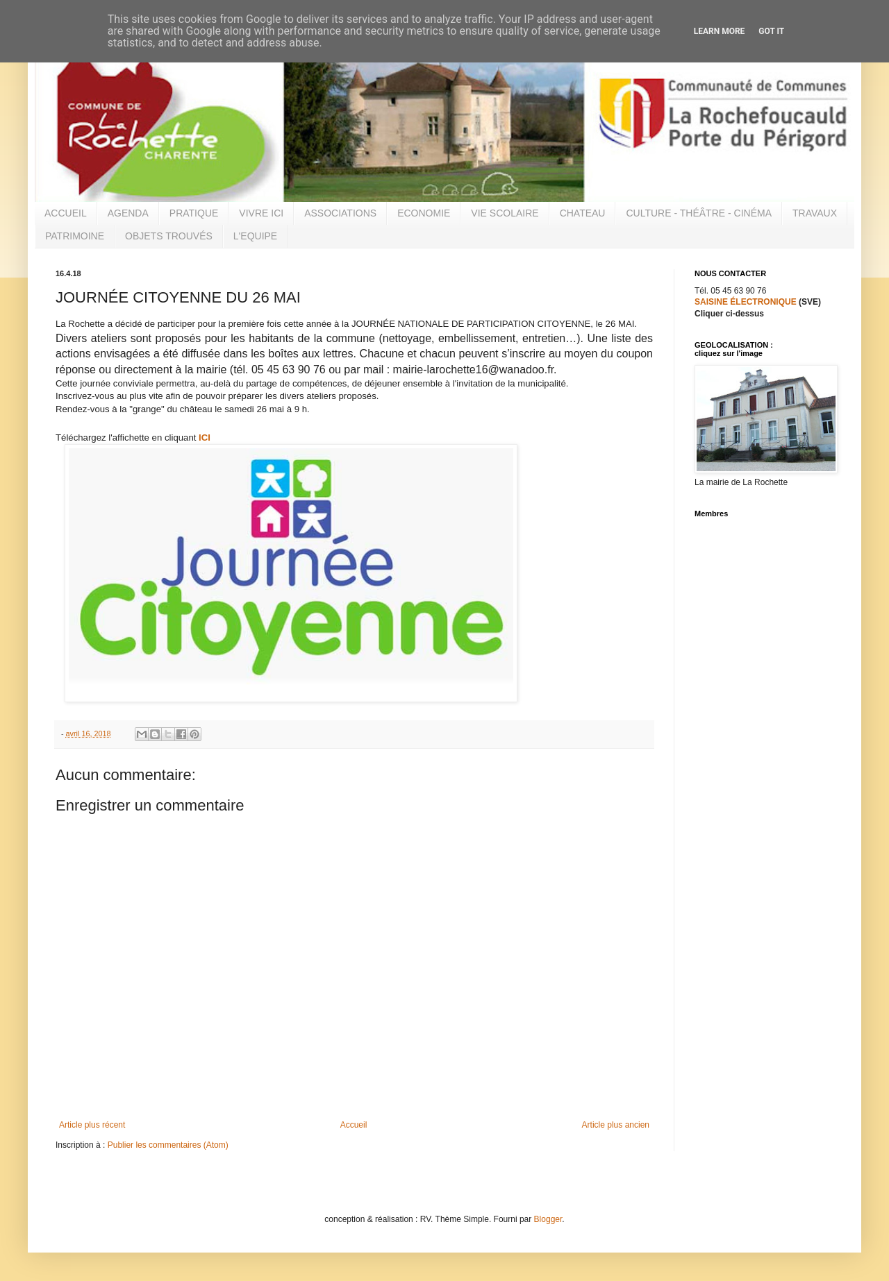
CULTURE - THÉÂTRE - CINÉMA (699, 213)
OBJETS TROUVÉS (169, 235)
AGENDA (128, 213)
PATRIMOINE (74, 235)
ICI (204, 437)
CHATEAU (583, 213)
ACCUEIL (65, 213)
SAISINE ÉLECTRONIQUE (746, 302)
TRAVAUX (814, 213)
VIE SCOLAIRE (504, 213)
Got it (771, 31)
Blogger (548, 1219)
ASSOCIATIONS (340, 213)
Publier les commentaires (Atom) (168, 1145)
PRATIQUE (194, 213)
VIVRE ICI (261, 213)
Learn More (719, 31)
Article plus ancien (615, 1125)
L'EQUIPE (255, 235)
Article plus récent (92, 1125)
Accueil (353, 1125)
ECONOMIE (423, 213)
